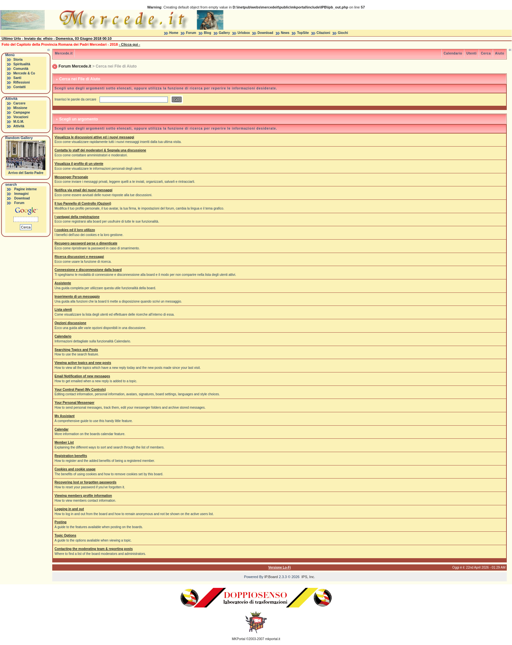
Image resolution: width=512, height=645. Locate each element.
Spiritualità (21, 64)
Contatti (19, 87)
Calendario (453, 53)
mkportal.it (272, 639)
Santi (17, 78)
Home (173, 33)
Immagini (21, 194)
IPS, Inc (307, 577)
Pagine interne (25, 189)
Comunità (20, 69)
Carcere (19, 103)
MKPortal (238, 639)
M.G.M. (18, 121)
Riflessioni (21, 82)
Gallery (224, 33)
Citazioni (323, 33)
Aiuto (499, 53)
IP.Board (271, 577)
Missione (20, 108)
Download (265, 33)
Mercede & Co (24, 73)
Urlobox (244, 33)
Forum (191, 33)
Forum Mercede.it (74, 66)
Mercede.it (63, 53)
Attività (18, 126)
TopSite (303, 33)
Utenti (471, 53)
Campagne (21, 112)
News (285, 33)
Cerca (486, 53)
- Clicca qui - (129, 44)
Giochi (343, 33)
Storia (18, 59)
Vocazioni (20, 117)
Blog (207, 33)
